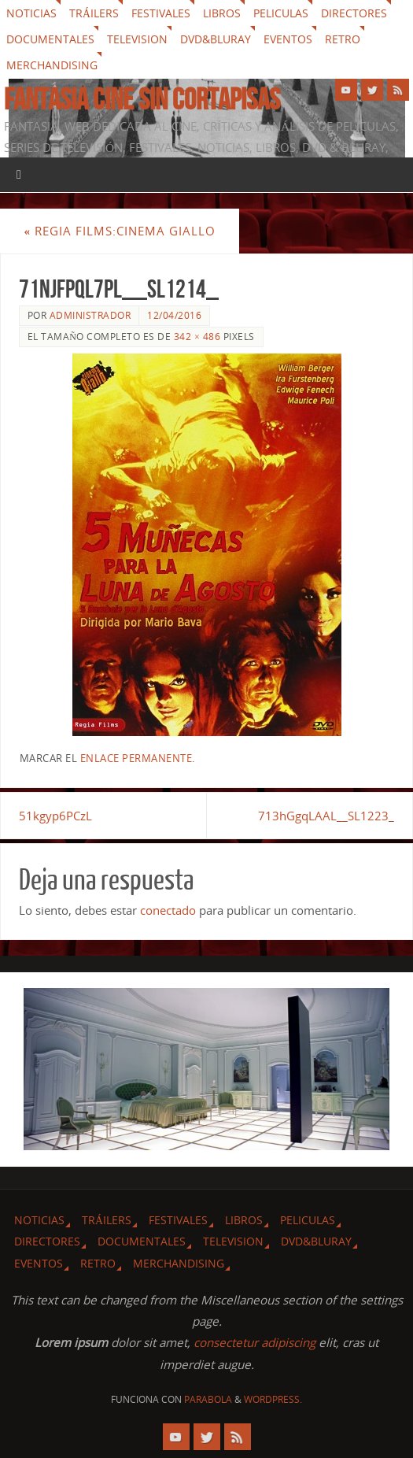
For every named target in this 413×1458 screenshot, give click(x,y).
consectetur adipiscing (254, 1342)
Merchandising (52, 64)
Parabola (208, 1399)
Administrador (90, 315)
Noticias (31, 13)
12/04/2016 (174, 315)
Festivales (160, 13)
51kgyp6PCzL (55, 815)
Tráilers (94, 13)
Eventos (288, 38)
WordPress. (273, 1399)
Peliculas (280, 13)
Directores (354, 13)
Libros (222, 13)
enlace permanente (136, 758)
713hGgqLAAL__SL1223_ (326, 815)
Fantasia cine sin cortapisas (142, 99)
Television (137, 38)
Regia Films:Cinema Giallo (120, 231)
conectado (168, 910)
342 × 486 (197, 336)
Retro (342, 38)
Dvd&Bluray (215, 38)
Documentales (50, 38)
